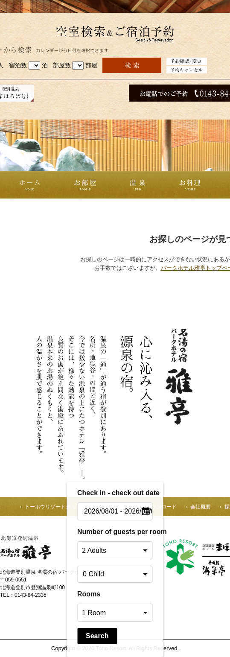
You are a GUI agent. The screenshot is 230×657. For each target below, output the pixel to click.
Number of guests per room (115, 531)
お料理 (189, 185)
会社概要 (200, 507)
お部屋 (85, 185)
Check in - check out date (115, 492)
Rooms (88, 594)
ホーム (28, 185)
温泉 (137, 185)
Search (97, 635)
